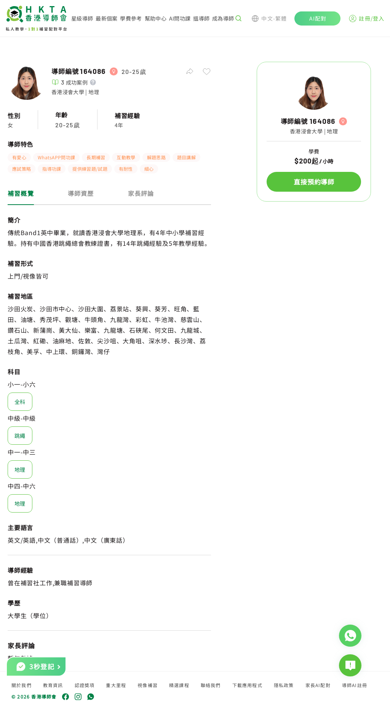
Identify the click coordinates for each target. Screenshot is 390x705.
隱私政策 (284, 685)
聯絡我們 (211, 685)
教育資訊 (53, 685)
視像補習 (147, 685)
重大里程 (116, 685)
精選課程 (179, 685)
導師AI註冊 (354, 685)
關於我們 (21, 685)
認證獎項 (85, 685)
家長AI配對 (318, 685)
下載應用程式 (247, 685)
